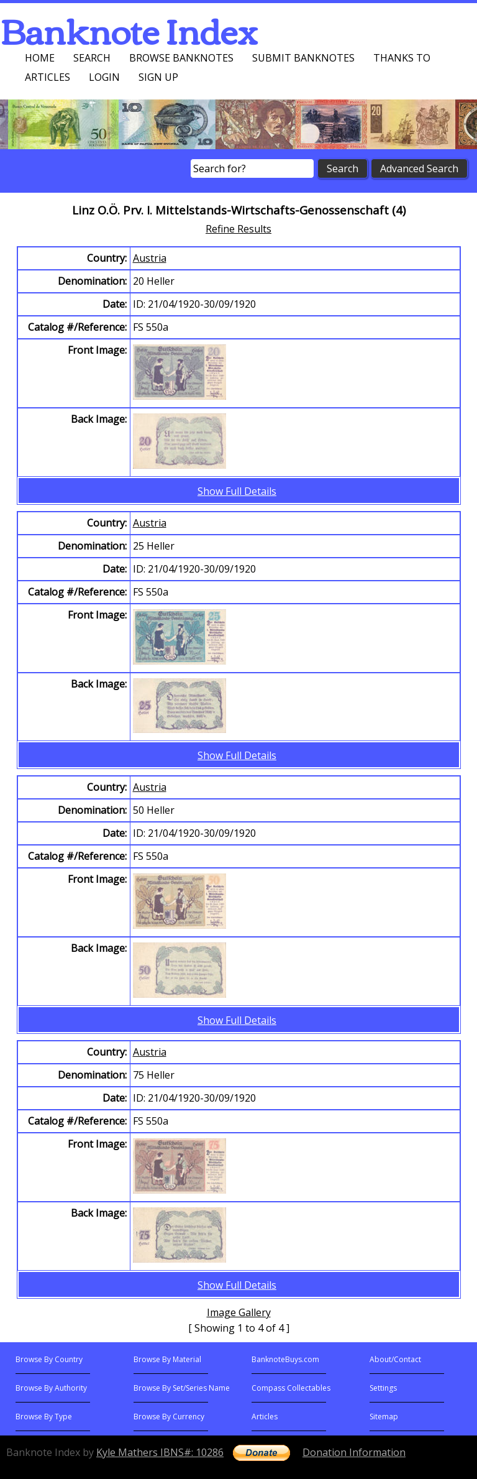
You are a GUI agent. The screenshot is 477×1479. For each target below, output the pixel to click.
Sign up (158, 77)
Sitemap (384, 1416)
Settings (383, 1388)
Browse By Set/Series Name (182, 1388)
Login (104, 77)
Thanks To (401, 58)
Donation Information (354, 1452)
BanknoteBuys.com (285, 1359)
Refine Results (238, 229)
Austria (149, 258)
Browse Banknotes (181, 58)
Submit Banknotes (303, 58)
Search (92, 58)
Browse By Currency (169, 1416)
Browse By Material (167, 1359)
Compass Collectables (291, 1388)
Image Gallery (239, 1312)
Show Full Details (237, 491)
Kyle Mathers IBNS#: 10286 (160, 1452)
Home (40, 58)
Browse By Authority (51, 1388)
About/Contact (395, 1359)
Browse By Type (44, 1416)
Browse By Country (49, 1359)
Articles (47, 77)
